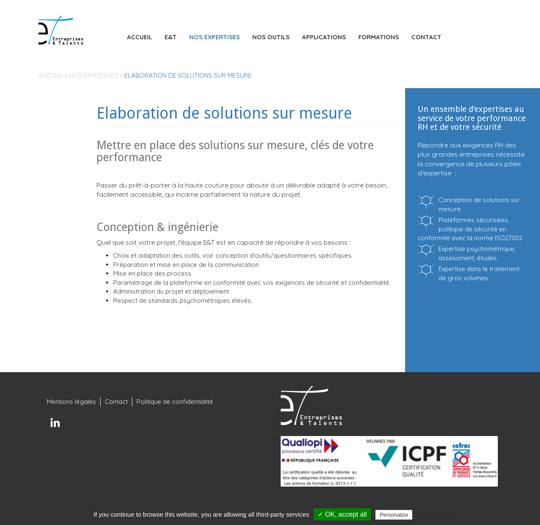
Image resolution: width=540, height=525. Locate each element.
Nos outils (270, 37)
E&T (171, 37)
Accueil (139, 37)
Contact (426, 37)
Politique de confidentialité (175, 402)
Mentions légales (71, 402)
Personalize (394, 515)
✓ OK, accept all (342, 514)
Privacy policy (434, 514)
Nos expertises (214, 37)
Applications (324, 37)
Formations (378, 37)
